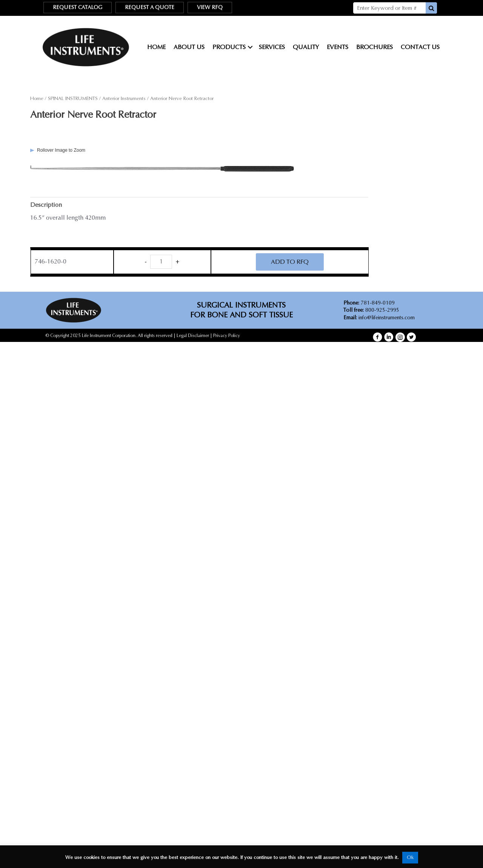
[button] (377, 337)
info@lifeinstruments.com (386, 317)
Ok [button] (410, 857)
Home (156, 47)
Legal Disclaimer (193, 335)
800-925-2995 (371, 310)
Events (337, 47)
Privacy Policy (226, 335)
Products (229, 47)
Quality (306, 47)
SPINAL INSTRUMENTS (73, 98)
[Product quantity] (161, 262)
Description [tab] (46, 204)
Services (272, 47)
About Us (189, 47)
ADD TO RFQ (290, 261)
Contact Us (420, 47)
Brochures (374, 47)
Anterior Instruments (124, 98)
